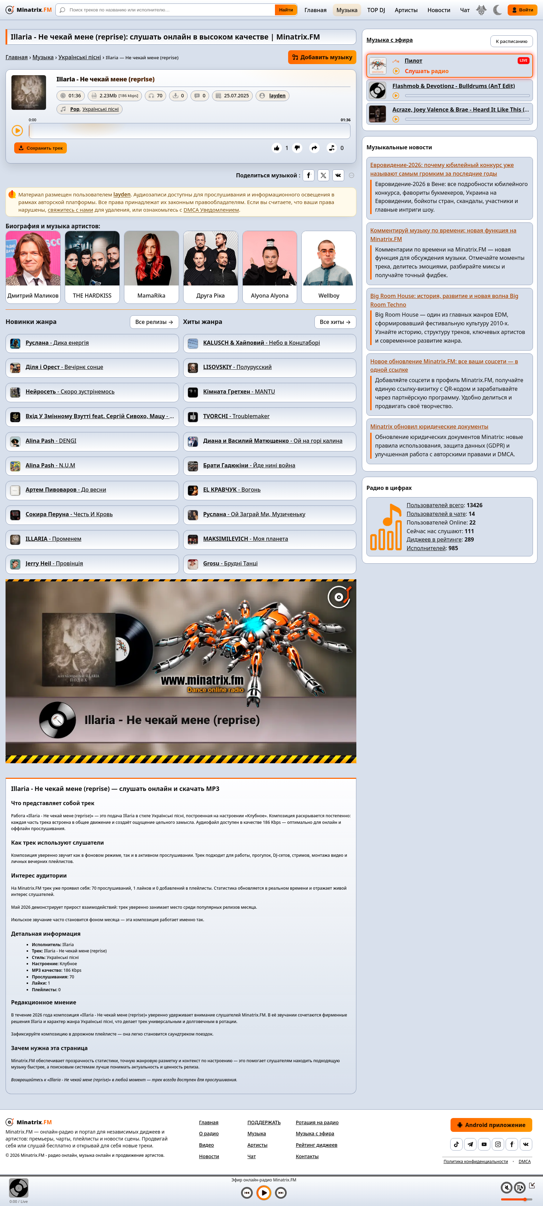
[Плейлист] (520, 1188)
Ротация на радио (317, 1122)
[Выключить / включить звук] (507, 1188)
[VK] (526, 1144)
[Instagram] (498, 1144)
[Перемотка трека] (467, 95)
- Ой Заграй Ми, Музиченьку (254, 514)
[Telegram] (470, 1144)
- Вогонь (232, 489)
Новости (438, 10)
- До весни (66, 489)
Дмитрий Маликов (33, 295)
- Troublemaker (236, 416)
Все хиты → (335, 322)
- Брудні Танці (230, 563)
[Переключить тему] (497, 10)
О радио (209, 1133)
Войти (522, 10)
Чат (465, 10)
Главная (315, 10)
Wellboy (329, 295)
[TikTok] (456, 1144)
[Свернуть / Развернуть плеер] (530, 1185)
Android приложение (491, 1125)
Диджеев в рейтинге (434, 539)
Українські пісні (80, 57)
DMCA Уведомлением (211, 209)
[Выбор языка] (481, 10)
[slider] (189, 131)
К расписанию (511, 41)
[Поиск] (176, 9)
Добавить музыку (322, 57)
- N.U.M (50, 465)
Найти (286, 9)
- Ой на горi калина (272, 440)
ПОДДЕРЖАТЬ (264, 1122)
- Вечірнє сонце (64, 367)
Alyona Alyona (270, 295)
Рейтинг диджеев (316, 1145)
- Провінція (54, 563)
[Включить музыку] (264, 1192)
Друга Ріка (210, 295)
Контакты (307, 1156)
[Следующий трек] (281, 1193)
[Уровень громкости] (516, 1199)
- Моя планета (245, 539)
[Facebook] (512, 1144)
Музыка (346, 10)
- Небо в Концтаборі (261, 342)
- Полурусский (237, 367)
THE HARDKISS (92, 295)
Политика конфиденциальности (476, 1161)
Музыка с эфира (315, 1133)
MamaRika (151, 295)
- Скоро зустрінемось (70, 391)
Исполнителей (426, 548)
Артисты (406, 10)
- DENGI (51, 440)
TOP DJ (376, 10)
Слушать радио (426, 71)
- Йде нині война (249, 465)
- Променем (53, 539)
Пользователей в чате (436, 514)
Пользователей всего (435, 505)
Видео (206, 1145)
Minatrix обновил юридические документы (429, 426)
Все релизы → (154, 322)
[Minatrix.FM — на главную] (29, 10)
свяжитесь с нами (70, 209)
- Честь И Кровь (69, 514)
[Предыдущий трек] (247, 1193)
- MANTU (239, 391)
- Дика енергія (57, 342)
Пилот (413, 60)
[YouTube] (484, 1144)
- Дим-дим (110, 416)
